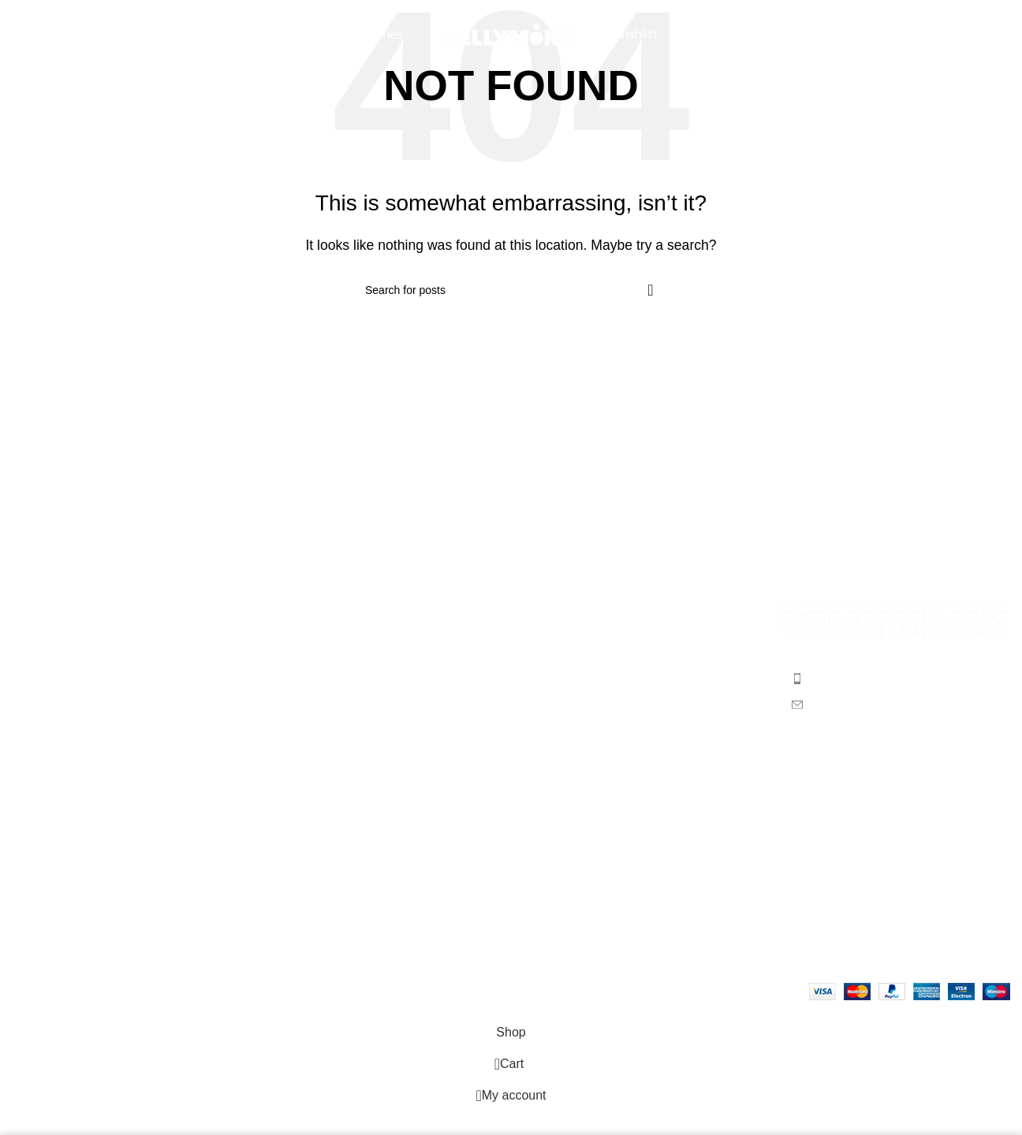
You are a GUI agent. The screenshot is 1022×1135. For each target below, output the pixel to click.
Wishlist (33, 699)
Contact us (42, 758)
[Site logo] (511, 34)
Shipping (291, 670)
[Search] (12, 35)
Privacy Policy (306, 729)
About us (37, 641)
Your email (894, 838)
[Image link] (894, 617)
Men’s (539, 641)
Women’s (549, 670)
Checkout (38, 670)
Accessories (557, 729)
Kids (535, 699)
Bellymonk (85, 990)
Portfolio (35, 729)
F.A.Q (283, 641)
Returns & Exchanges (328, 699)
